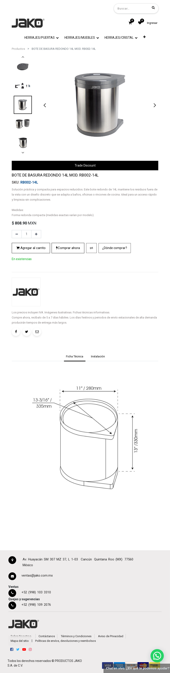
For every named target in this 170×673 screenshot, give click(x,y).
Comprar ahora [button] (68, 248)
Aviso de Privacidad (110, 636)
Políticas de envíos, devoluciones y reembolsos (65, 640)
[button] (144, 37)
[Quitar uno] (17, 234)
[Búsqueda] (153, 8)
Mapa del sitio (20, 640)
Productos (18, 48)
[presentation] (44, 105)
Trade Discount (85, 165)
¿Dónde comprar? (114, 248)
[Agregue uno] (36, 234)
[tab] (74, 357)
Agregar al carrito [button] (31, 248)
